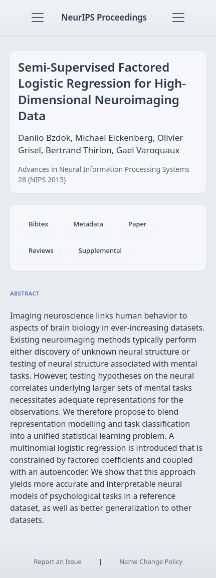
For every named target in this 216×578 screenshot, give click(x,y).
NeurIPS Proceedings (104, 17)
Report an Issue (58, 561)
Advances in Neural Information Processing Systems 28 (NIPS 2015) (103, 174)
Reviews (41, 250)
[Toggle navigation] (37, 17)
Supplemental (100, 250)
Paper (137, 223)
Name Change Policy (150, 561)
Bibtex (38, 223)
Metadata (88, 223)
